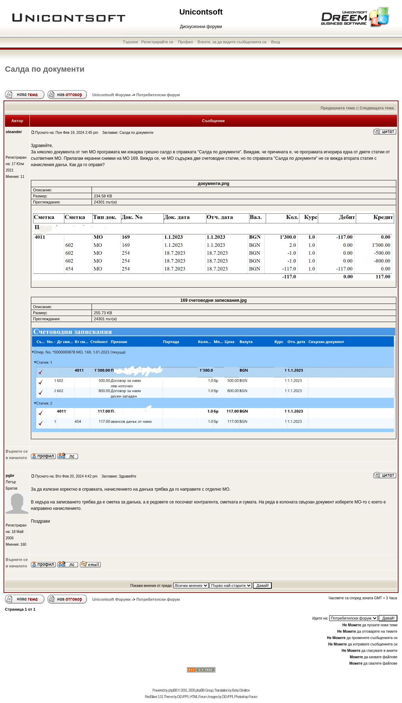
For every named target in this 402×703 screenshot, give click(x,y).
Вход (275, 42)
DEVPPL (183, 697)
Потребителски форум (158, 95)
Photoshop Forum (245, 697)
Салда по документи (44, 69)
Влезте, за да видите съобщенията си (232, 42)
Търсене (130, 42)
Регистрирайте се (157, 42)
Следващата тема (377, 108)
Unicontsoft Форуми (111, 95)
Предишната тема (338, 108)
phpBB (172, 690)
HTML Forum (198, 697)
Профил (185, 42)
